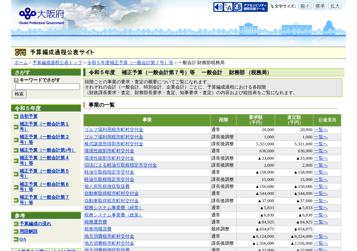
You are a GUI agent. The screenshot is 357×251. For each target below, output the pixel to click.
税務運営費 (95, 222)
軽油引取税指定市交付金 (109, 172)
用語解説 (29, 231)
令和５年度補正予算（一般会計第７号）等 (130, 62)
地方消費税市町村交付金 (109, 236)
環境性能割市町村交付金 (109, 151)
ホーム (21, 62)
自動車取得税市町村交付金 (111, 193)
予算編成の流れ (35, 223)
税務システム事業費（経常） (113, 207)
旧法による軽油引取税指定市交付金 (120, 165)
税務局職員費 (98, 229)
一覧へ (321, 129)
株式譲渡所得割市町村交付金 (113, 144)
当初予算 (29, 116)
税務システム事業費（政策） (113, 215)
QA (23, 239)
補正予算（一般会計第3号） (48, 150)
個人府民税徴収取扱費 (107, 186)
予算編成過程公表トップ (57, 62)
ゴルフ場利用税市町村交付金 (113, 129)
